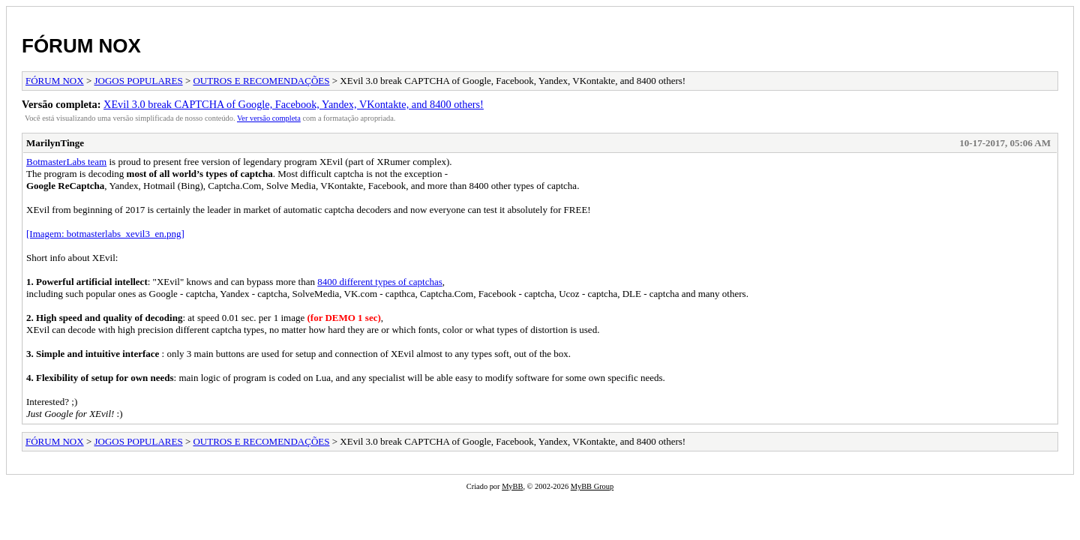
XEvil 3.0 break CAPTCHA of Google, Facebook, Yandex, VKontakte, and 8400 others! (294, 104)
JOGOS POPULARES (138, 80)
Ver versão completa (269, 118)
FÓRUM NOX (81, 45)
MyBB (512, 486)
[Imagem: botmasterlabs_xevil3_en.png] (105, 233)
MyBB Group (592, 486)
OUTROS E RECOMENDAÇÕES (261, 80)
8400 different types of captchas (379, 281)
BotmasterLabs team (66, 161)
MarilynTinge (55, 142)
